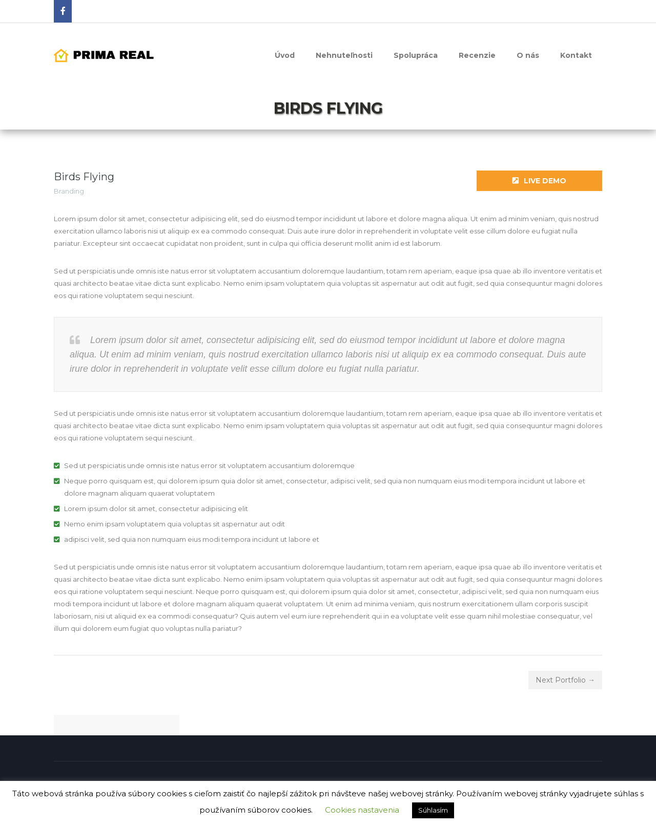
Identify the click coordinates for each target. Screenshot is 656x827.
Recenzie (477, 55)
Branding (69, 191)
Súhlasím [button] (433, 810)
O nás (528, 55)
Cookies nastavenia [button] (362, 810)
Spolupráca (416, 55)
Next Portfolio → (565, 680)
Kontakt (576, 55)
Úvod (285, 55)
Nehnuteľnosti (344, 55)
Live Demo (539, 180)
